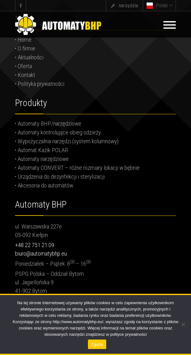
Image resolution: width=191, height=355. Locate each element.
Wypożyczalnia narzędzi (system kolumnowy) (68, 141)
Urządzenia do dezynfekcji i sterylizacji (61, 176)
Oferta (25, 66)
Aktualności (30, 57)
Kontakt (26, 75)
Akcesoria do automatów (45, 185)
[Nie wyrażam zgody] (183, 324)
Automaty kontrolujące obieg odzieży (59, 132)
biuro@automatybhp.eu (41, 253)
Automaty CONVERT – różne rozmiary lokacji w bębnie (79, 167)
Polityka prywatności (41, 83)
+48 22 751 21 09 (34, 245)
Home (25, 39)
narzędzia (128, 6)
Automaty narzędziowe (43, 159)
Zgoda (97, 344)
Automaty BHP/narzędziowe (49, 123)
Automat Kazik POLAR (43, 150)
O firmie (26, 48)
